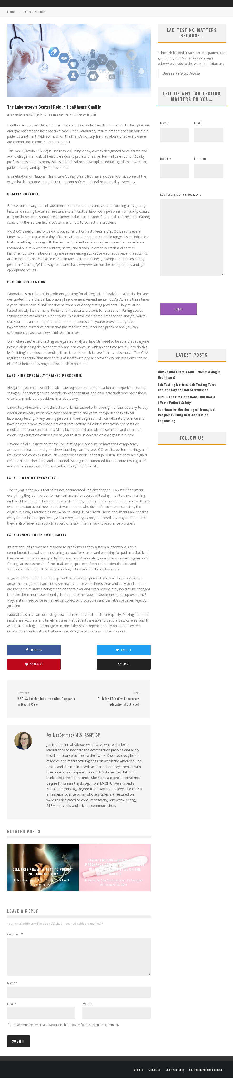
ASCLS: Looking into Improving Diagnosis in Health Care (46, 699)
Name (12, 989)
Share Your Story (174, 1075)
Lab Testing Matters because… (206, 1075)
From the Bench (62, 115)
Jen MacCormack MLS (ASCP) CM (27, 115)
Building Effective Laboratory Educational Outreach (110, 699)
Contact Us (154, 1075)
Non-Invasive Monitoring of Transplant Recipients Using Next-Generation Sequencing (187, 415)
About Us (139, 1075)
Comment (15, 934)
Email (12, 1009)
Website (87, 1009)
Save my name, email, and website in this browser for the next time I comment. (66, 1030)
